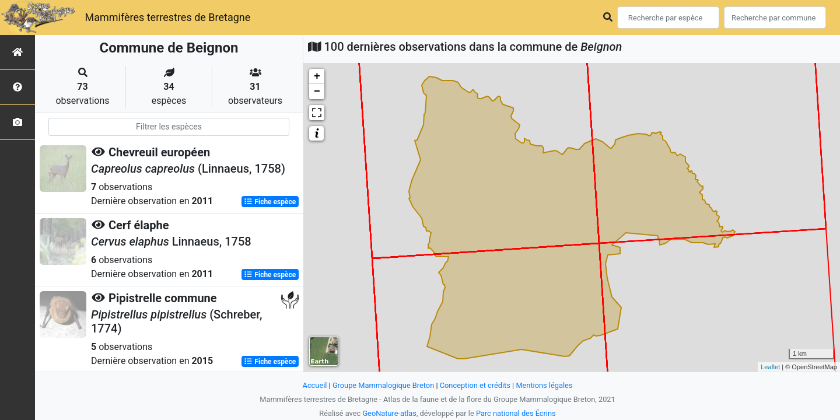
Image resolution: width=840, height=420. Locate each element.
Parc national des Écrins (516, 413)
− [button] (317, 92)
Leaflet (770, 366)
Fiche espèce (270, 202)
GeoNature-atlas (389, 413)
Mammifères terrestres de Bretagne (167, 17)
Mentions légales (544, 385)
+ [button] (317, 76)
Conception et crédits (475, 385)
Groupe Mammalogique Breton (383, 385)
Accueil (315, 385)
